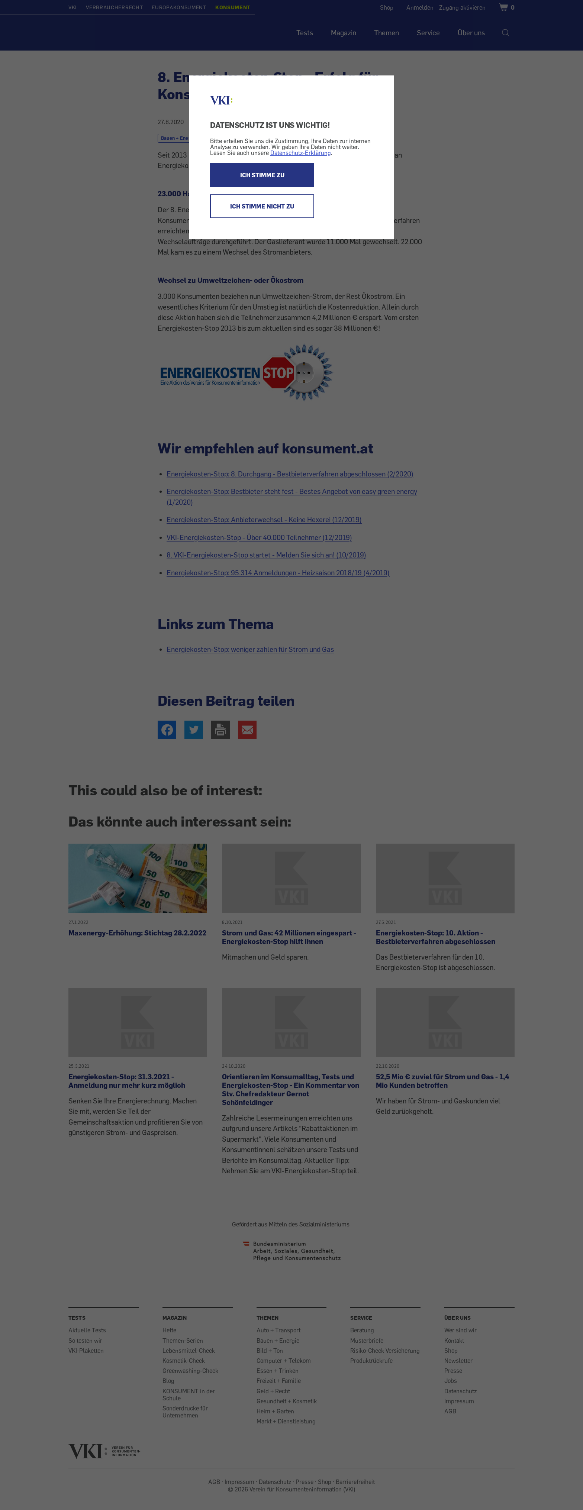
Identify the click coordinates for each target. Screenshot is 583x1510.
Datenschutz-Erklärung (300, 152)
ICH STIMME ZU (262, 175)
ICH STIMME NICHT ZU (262, 206)
